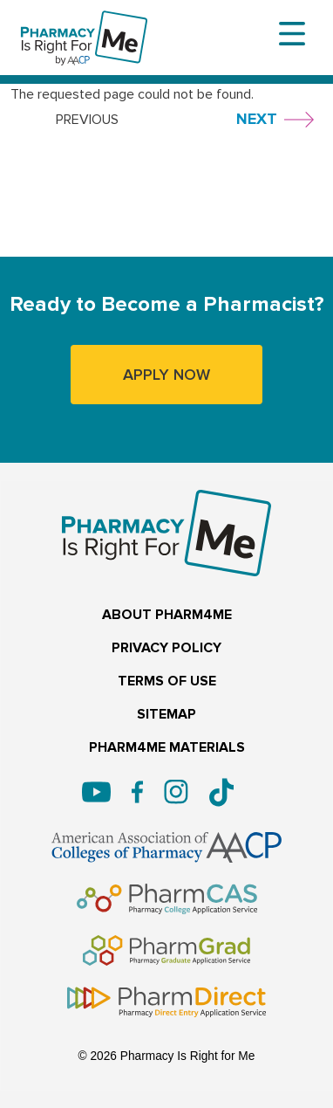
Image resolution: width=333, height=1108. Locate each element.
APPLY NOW (166, 374)
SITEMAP (166, 714)
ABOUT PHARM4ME (167, 615)
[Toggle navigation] (292, 34)
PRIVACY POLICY (166, 648)
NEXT (256, 118)
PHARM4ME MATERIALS (167, 748)
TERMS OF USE (167, 681)
